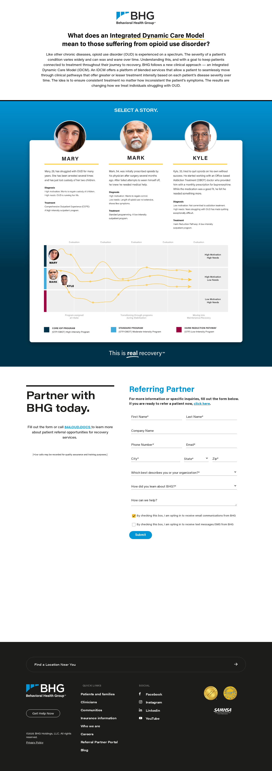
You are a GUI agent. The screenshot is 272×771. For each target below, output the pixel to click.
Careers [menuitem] (87, 734)
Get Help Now (43, 713)
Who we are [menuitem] (90, 726)
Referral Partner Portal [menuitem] (99, 742)
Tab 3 (219, 142)
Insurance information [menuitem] (99, 718)
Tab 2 (131, 142)
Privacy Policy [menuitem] (34, 743)
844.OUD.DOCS (78, 427)
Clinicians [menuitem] (89, 702)
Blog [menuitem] (84, 750)
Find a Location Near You (136, 664)
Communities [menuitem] (91, 710)
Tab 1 (43, 142)
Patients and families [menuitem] (98, 694)
